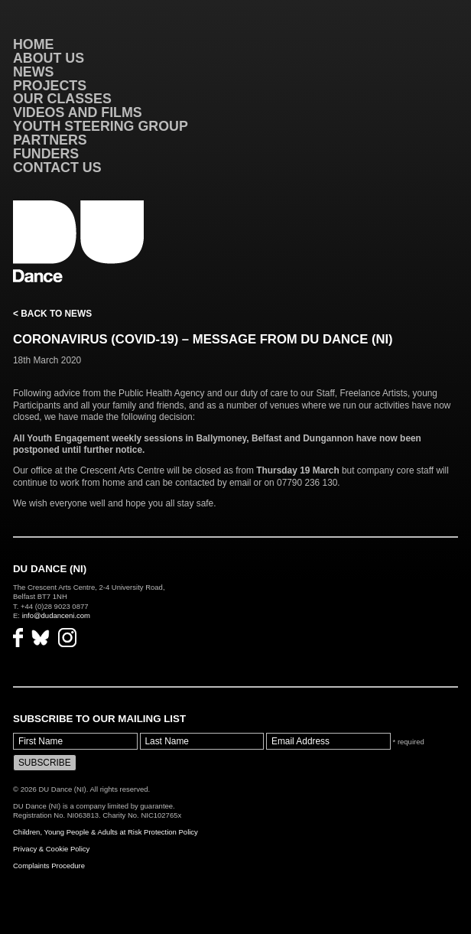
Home (33, 44)
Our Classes (62, 98)
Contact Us (57, 167)
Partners (50, 140)
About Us (48, 58)
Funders (46, 153)
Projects (49, 85)
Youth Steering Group (100, 126)
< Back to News (52, 313)
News (33, 72)
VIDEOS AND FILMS (77, 112)
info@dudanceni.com (56, 615)
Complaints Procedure (49, 865)
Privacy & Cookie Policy (51, 849)
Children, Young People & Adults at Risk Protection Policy (105, 832)
